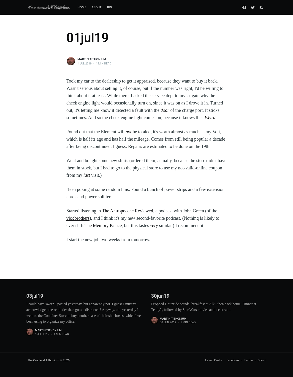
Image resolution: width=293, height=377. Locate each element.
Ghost (262, 360)
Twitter (248, 360)
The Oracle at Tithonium (43, 360)
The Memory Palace (103, 225)
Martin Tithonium (91, 59)
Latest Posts (213, 360)
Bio (109, 7)
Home (82, 7)
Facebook (232, 360)
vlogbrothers (78, 218)
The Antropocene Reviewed (127, 210)
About (96, 7)
